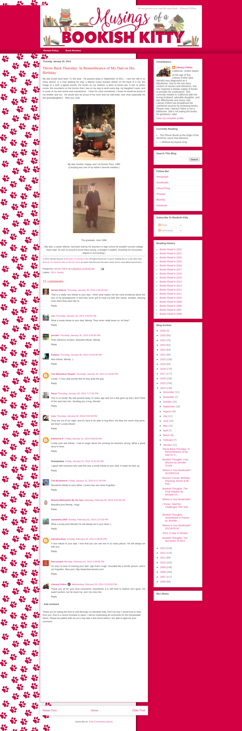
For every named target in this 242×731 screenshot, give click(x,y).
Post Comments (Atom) (101, 721)
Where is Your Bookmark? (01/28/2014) (176, 472)
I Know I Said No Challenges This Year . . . (176, 507)
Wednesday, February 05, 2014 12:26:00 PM (94, 584)
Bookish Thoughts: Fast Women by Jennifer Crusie (175, 462)
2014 (53, 272)
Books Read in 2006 (171, 313)
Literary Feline (59, 584)
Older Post (138, 710)
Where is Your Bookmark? (176, 499)
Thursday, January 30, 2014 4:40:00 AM (76, 316)
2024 (163, 340)
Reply (54, 305)
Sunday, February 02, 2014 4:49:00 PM (87, 539)
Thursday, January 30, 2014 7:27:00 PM (78, 393)
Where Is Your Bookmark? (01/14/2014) (176, 527)
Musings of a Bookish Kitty (77, 259)
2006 (163, 581)
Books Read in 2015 (171, 277)
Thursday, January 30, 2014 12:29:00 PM (97, 374)
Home (94, 710)
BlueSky (160, 199)
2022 (163, 349)
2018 (163, 368)
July (165, 416)
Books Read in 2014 (171, 281)
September (169, 406)
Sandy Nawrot (58, 290)
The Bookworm (59, 480)
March (167, 435)
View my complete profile (170, 118)
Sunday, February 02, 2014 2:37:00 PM (88, 519)
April (166, 430)
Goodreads (162, 182)
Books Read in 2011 (171, 293)
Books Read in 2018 (171, 265)
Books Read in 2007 (171, 309)
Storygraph (162, 176)
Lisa (53, 416)
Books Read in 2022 (171, 249)
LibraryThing (163, 188)
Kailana (55, 354)
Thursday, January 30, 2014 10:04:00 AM (81, 354)
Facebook (161, 205)
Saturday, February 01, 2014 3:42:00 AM (104, 500)
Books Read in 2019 (171, 261)
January (168, 444)
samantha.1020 (59, 519)
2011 (163, 557)
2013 (163, 548)
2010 (163, 562)
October (168, 401)
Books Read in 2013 (171, 285)
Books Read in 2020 (171, 257)
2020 (163, 359)
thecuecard (57, 561)
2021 (163, 354)
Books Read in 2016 (171, 273)
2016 (163, 378)
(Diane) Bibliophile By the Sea (67, 500)
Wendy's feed (74, 262)
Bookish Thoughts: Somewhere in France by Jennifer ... (175, 517)
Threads (160, 194)
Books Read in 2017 (171, 269)
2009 (163, 567)
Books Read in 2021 (171, 253)
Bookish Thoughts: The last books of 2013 (174, 539)
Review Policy (51, 50)
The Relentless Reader (63, 374)
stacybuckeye (58, 539)
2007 (163, 576)
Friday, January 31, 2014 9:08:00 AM (83, 438)
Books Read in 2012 (171, 289)
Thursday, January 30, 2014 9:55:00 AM (80, 335)
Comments (166, 230)
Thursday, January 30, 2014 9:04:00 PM (77, 416)
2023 (163, 345)
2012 (163, 552)
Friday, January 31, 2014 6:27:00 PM (87, 480)
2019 (163, 364)
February (168, 440)
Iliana (54, 393)
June (166, 420)
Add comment (51, 604)
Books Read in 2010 (171, 297)
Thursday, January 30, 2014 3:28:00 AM (87, 290)
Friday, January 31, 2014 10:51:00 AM (84, 461)
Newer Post (50, 710)
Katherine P (57, 438)
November (169, 397)
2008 (163, 572)
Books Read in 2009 (171, 301)
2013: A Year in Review (174, 533)
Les (53, 316)
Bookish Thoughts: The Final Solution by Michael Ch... (174, 491)
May (165, 425)
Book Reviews (73, 50)
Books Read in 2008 (171, 305)
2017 (163, 373)
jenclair (55, 335)
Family (60, 272)
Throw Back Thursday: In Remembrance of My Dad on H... (176, 452)
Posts (163, 225)
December (169, 392)
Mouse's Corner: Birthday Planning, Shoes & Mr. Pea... (176, 481)
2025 (163, 335)
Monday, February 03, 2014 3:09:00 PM (84, 561)
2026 (163, 330)
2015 (163, 383)
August (167, 411)
